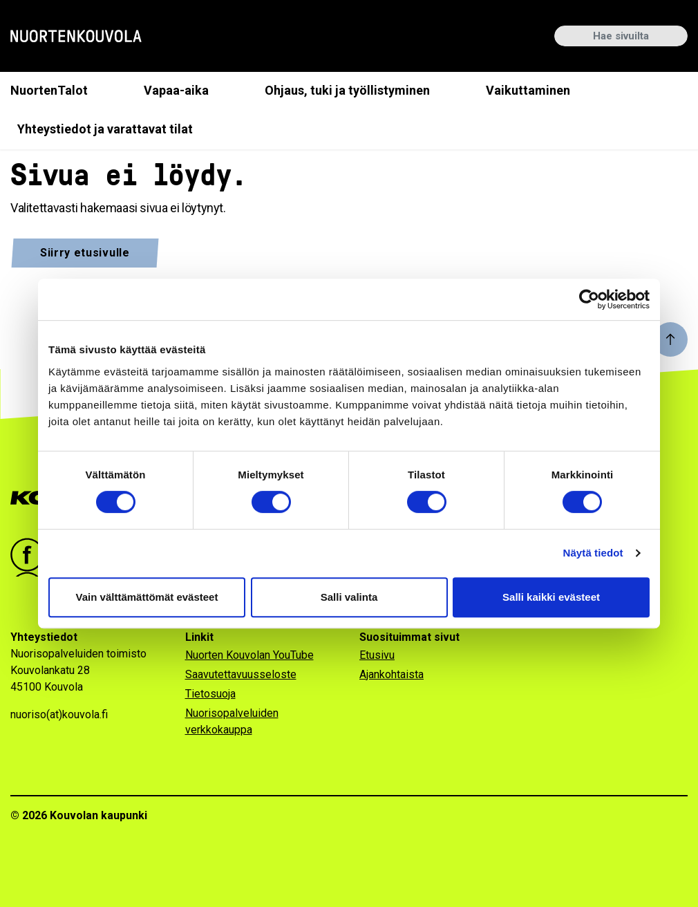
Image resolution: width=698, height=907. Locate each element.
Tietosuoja (210, 693)
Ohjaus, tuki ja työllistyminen (347, 90)
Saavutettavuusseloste (240, 674)
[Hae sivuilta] (621, 36)
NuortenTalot (49, 90)
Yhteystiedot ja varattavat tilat (105, 129)
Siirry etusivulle (85, 252)
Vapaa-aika (176, 90)
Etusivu (377, 655)
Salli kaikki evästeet (551, 597)
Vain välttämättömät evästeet (147, 597)
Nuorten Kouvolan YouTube (249, 655)
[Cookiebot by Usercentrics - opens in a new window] (589, 299)
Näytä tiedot (593, 553)
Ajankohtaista (391, 674)
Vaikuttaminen (528, 90)
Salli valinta (349, 597)
